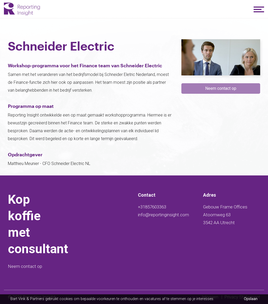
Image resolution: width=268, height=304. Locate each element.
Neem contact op (25, 266)
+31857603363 (152, 206)
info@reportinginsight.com (163, 214)
